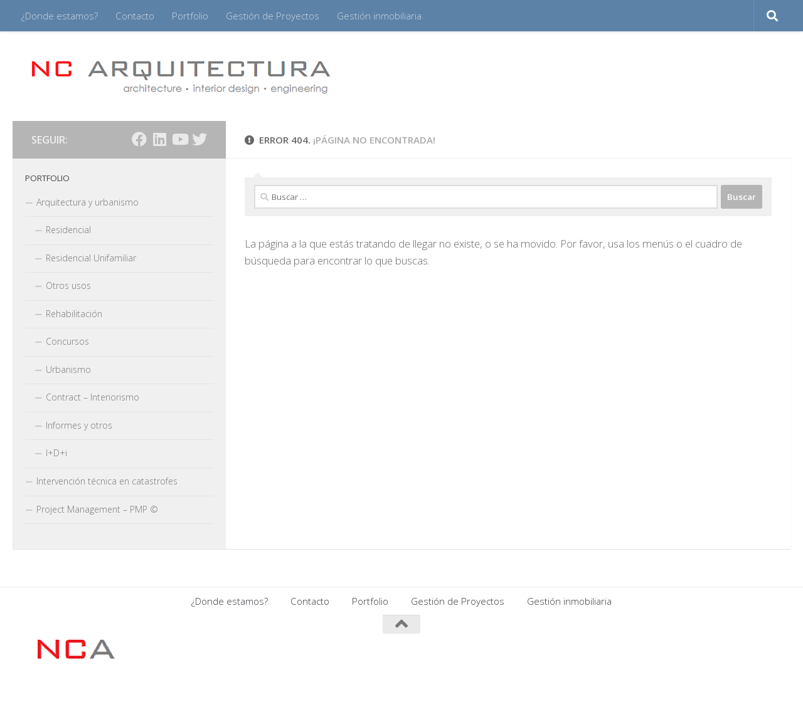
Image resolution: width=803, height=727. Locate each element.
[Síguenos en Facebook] (139, 139)
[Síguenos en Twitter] (199, 139)
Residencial (68, 230)
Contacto (134, 15)
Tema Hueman (184, 701)
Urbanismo (68, 369)
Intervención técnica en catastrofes (107, 481)
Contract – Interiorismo (92, 397)
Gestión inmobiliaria (379, 15)
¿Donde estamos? (59, 15)
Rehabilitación (74, 314)
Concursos (67, 341)
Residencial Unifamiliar (91, 258)
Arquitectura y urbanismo (87, 202)
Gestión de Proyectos (272, 15)
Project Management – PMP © (97, 509)
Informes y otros (79, 425)
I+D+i (56, 453)
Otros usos (68, 285)
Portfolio (190, 15)
